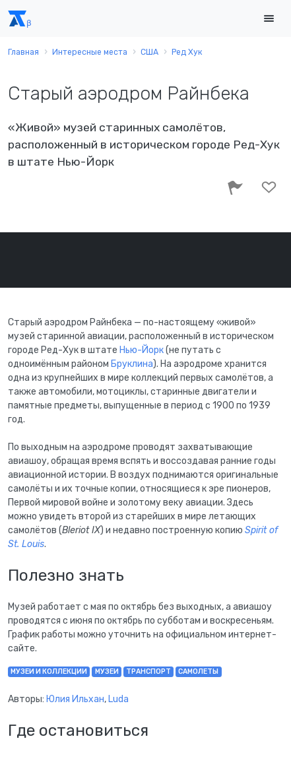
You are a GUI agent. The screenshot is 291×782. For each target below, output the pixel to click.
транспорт (148, 671)
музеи (107, 671)
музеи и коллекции (49, 671)
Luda (118, 699)
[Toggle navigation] (268, 18)
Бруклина (132, 364)
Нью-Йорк (141, 350)
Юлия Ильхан (75, 699)
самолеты (198, 671)
